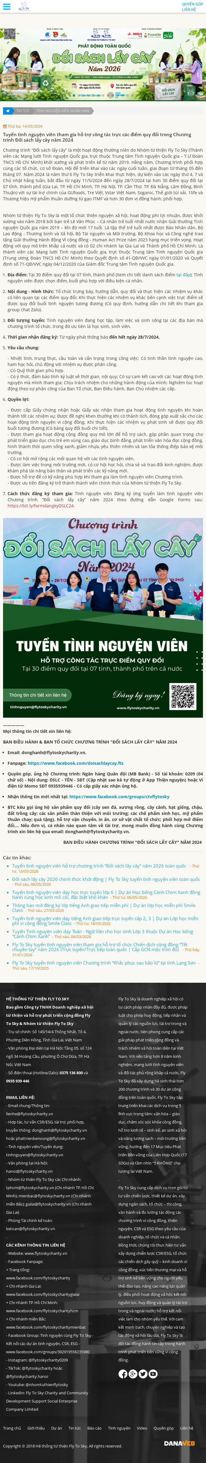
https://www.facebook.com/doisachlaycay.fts (76, 763)
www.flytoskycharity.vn (46, 1253)
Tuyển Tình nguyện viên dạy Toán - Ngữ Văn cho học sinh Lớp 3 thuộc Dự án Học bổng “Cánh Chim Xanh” (102, 933)
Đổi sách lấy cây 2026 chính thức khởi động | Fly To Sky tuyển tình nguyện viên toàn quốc (106, 881)
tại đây (183, 275)
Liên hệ (189, 9)
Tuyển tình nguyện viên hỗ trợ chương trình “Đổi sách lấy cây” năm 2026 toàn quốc (105, 868)
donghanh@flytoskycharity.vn (53, 752)
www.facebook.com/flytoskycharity (38, 1278)
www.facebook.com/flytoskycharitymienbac (46, 1327)
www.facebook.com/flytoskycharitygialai (42, 1294)
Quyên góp (192, 4)
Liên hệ (186, 1428)
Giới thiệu (36, 1428)
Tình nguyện (119, 1428)
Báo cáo (94, 1428)
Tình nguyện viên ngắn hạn (63, 110)
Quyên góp (164, 1428)
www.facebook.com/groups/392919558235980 (47, 1351)
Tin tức (23, 110)
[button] (74, 95)
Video (142, 1428)
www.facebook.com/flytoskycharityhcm (42, 1310)
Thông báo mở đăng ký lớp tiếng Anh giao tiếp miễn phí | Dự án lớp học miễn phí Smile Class (103, 907)
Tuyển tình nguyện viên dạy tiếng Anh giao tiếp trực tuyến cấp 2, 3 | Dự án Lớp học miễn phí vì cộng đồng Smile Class (105, 920)
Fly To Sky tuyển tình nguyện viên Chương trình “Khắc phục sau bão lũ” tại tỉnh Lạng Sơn (105, 965)
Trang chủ (12, 1428)
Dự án (56, 1428)
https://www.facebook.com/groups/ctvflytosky (120, 796)
